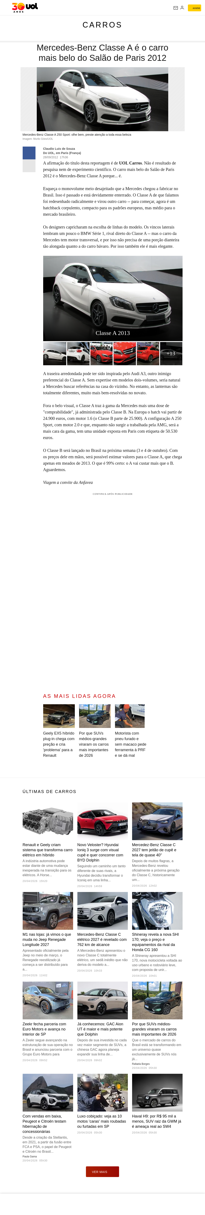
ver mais (102, 1171)
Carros (102, 24)
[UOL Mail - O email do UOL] (175, 7)
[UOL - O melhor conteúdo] (25, 7)
